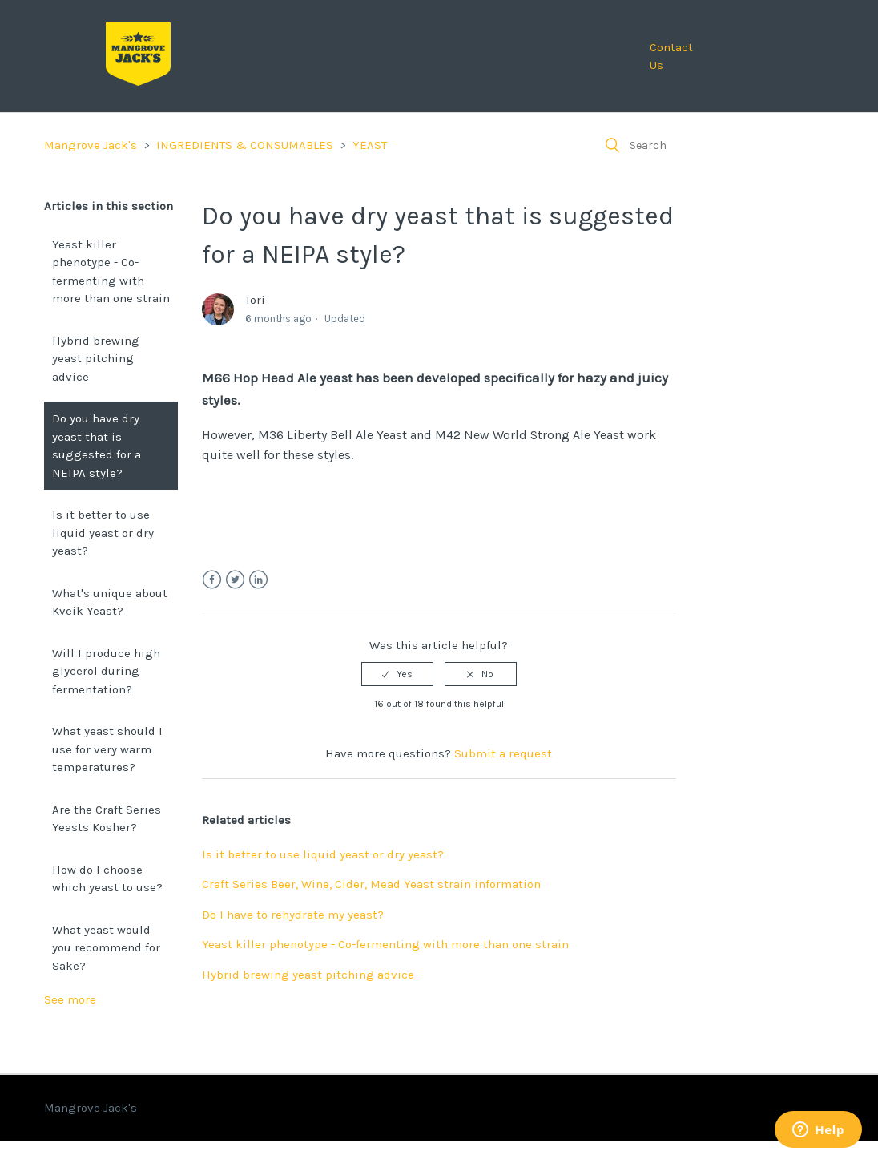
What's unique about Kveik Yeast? (109, 602)
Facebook (212, 580)
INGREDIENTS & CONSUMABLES (244, 145)
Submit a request (503, 753)
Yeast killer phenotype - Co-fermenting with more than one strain (111, 271)
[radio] (397, 674)
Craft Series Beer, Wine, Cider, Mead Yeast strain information (371, 884)
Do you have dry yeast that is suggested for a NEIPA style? (96, 445)
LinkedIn (258, 580)
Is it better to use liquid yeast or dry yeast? (103, 532)
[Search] (714, 145)
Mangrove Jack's (90, 145)
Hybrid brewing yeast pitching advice (95, 358)
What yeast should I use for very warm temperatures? (107, 749)
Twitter (235, 580)
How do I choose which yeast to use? (107, 878)
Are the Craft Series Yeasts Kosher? (106, 818)
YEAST (369, 145)
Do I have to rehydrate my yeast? (293, 914)
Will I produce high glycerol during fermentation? (106, 671)
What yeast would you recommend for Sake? (106, 948)
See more (70, 999)
